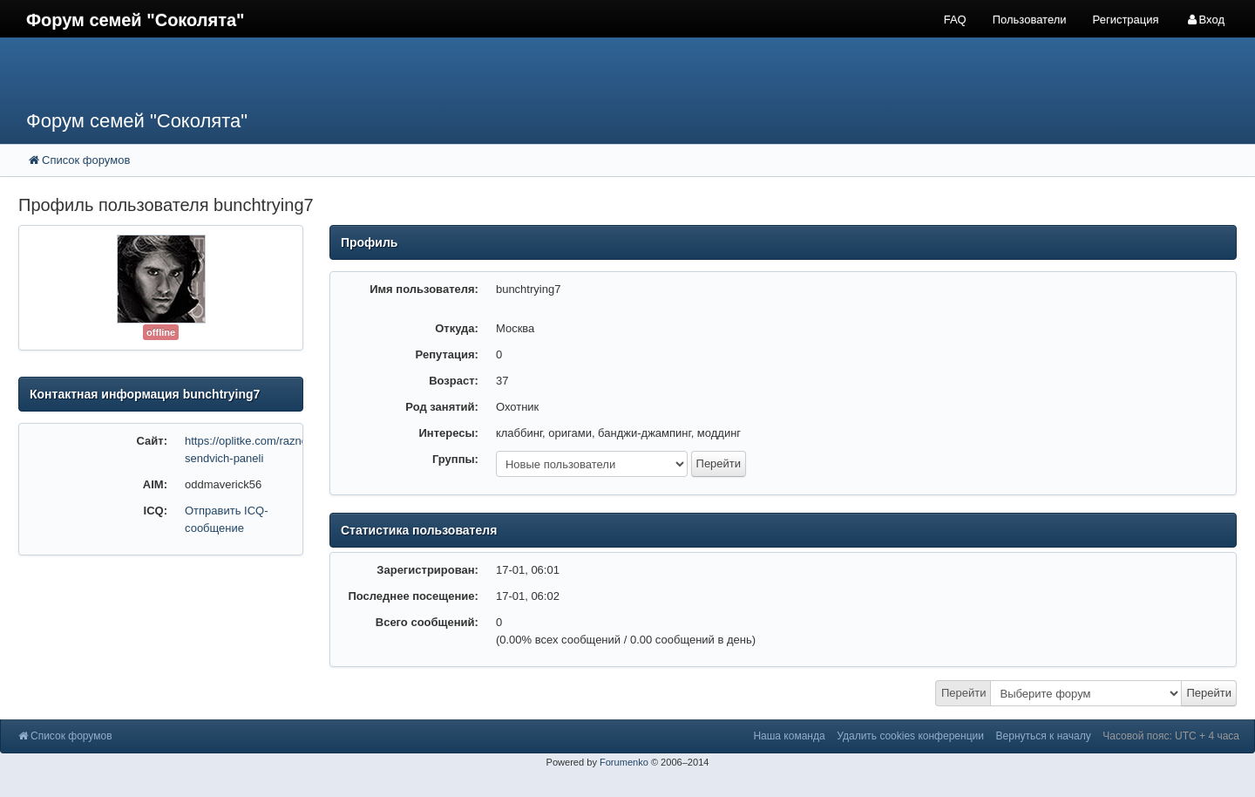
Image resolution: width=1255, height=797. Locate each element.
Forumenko (624, 762)
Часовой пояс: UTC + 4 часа (1170, 736)
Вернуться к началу (1043, 736)
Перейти (964, 692)
